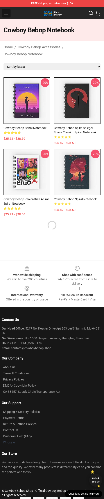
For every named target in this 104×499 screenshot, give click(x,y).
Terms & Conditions (16, 373)
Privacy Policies (13, 379)
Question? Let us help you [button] (83, 493)
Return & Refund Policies (19, 424)
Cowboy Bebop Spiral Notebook (25, 128)
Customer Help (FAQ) (17, 436)
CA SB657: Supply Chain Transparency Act (31, 391)
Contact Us (10, 430)
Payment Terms (13, 418)
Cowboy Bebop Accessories (39, 47)
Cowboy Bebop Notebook (23, 54)
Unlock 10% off (96, 480)
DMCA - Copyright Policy (19, 385)
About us (9, 367)
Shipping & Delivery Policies (21, 412)
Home (8, 47)
